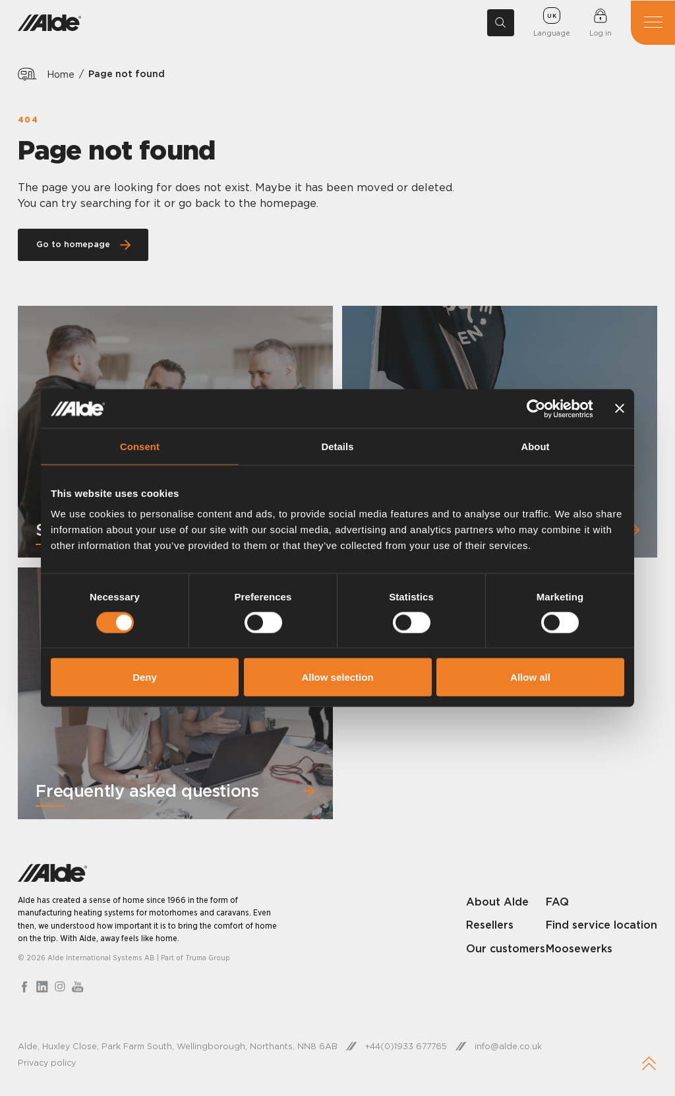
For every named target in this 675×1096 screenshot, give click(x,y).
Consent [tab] (140, 446)
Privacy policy (47, 1064)
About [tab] (535, 446)
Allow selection (337, 677)
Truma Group (207, 959)
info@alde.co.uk (510, 1048)
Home (61, 74)
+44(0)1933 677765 (407, 1048)
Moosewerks (579, 966)
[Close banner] (619, 408)
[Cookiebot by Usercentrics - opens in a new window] (535, 408)
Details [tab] (337, 446)
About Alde (497, 902)
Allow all (530, 677)
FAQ (557, 902)
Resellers (490, 926)
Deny (144, 677)
